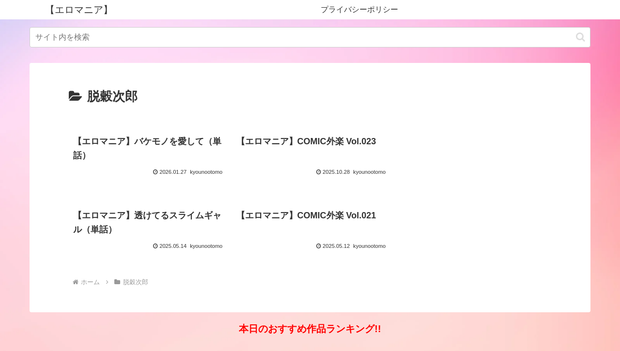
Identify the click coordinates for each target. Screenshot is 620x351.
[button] (580, 37)
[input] (310, 37)
